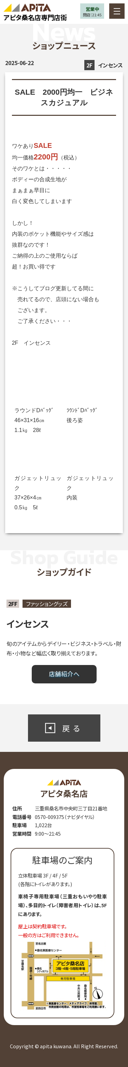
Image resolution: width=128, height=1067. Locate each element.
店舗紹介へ (64, 673)
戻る (72, 728)
